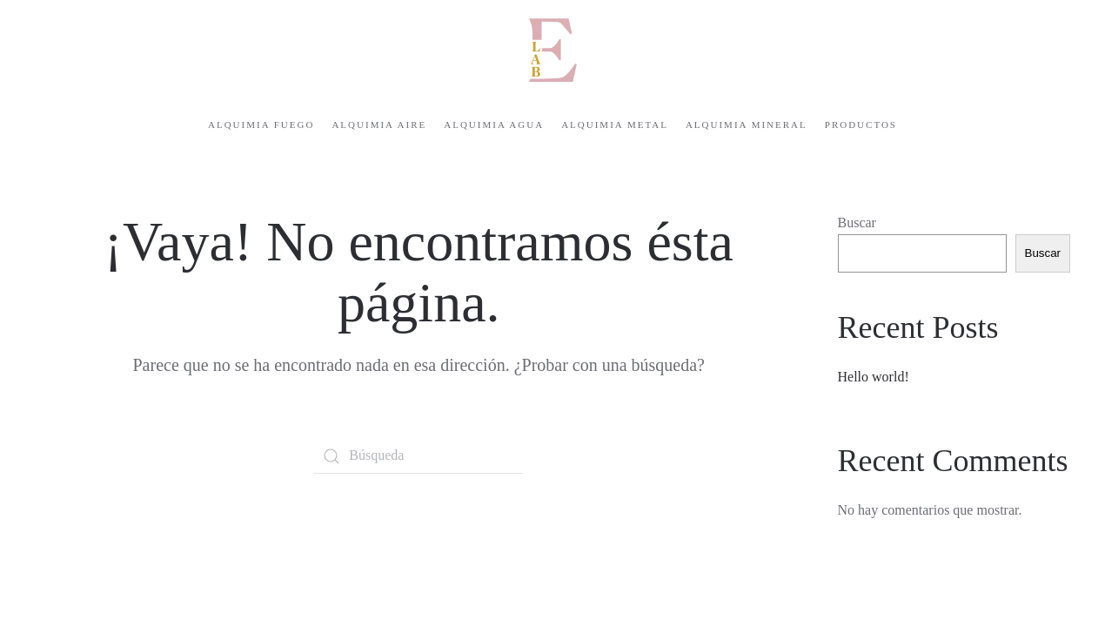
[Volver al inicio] (553, 50)
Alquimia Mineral (746, 124)
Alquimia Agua (494, 124)
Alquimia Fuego (261, 124)
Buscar (857, 222)
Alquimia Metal (614, 124)
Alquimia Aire (379, 124)
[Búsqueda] (418, 456)
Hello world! (873, 376)
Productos (861, 124)
